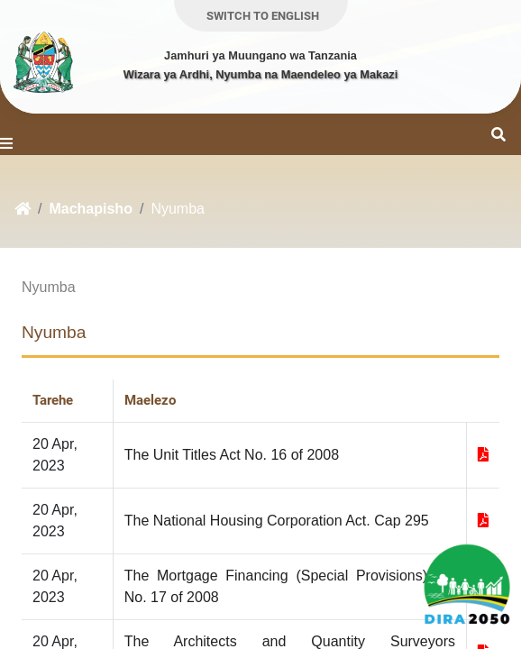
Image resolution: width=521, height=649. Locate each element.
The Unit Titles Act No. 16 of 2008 (231, 454)
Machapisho (90, 208)
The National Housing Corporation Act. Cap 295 (276, 520)
